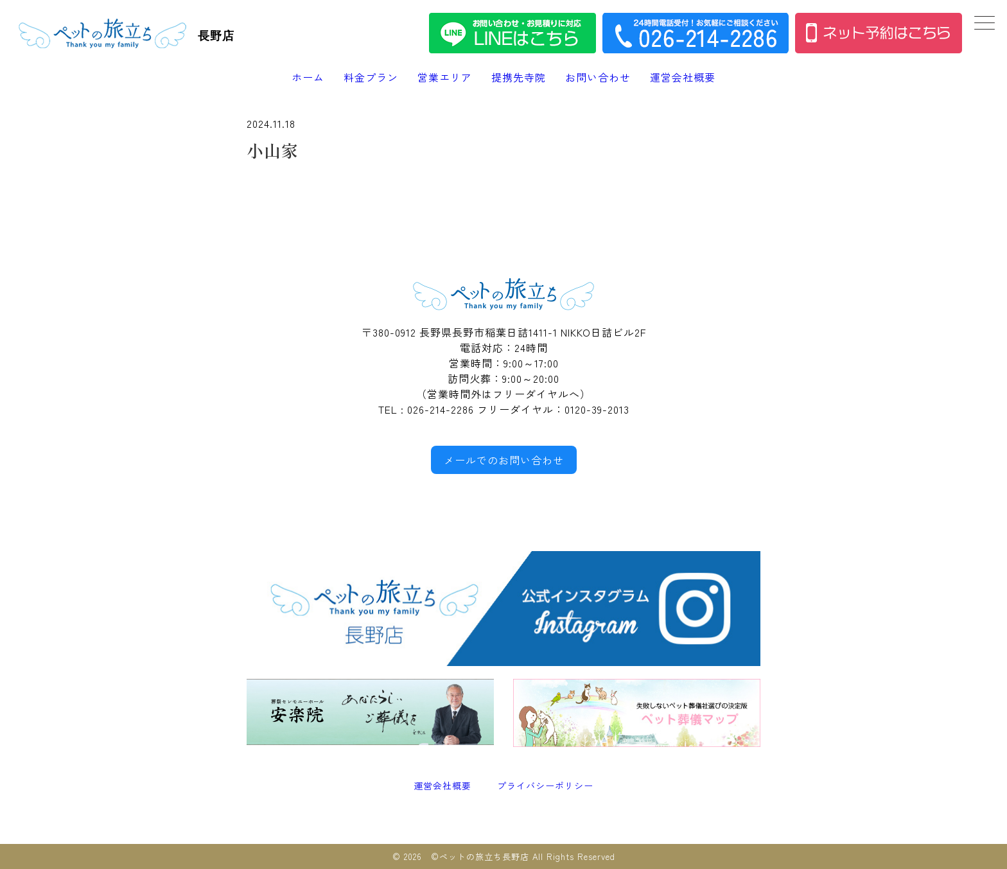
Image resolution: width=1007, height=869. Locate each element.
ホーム (308, 77)
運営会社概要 (682, 77)
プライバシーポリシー (545, 785)
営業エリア (444, 77)
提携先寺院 (518, 77)
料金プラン (371, 77)
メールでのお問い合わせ (504, 460)
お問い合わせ (598, 77)
